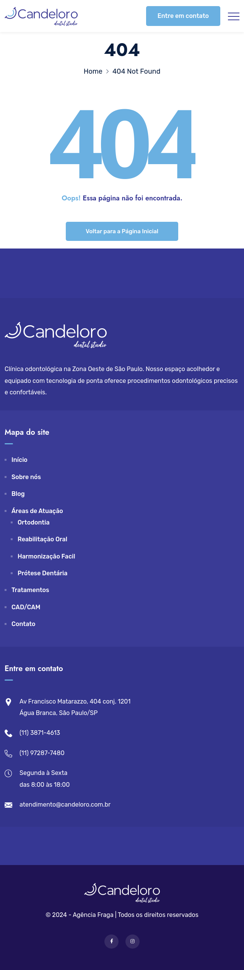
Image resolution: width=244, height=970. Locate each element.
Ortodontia (34, 522)
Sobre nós (26, 477)
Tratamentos (30, 590)
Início (19, 459)
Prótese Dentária (42, 573)
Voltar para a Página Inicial (122, 231)
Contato (23, 624)
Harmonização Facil (46, 556)
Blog (18, 493)
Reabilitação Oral (42, 539)
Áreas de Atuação (37, 511)
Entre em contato (183, 15)
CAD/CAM (25, 607)
